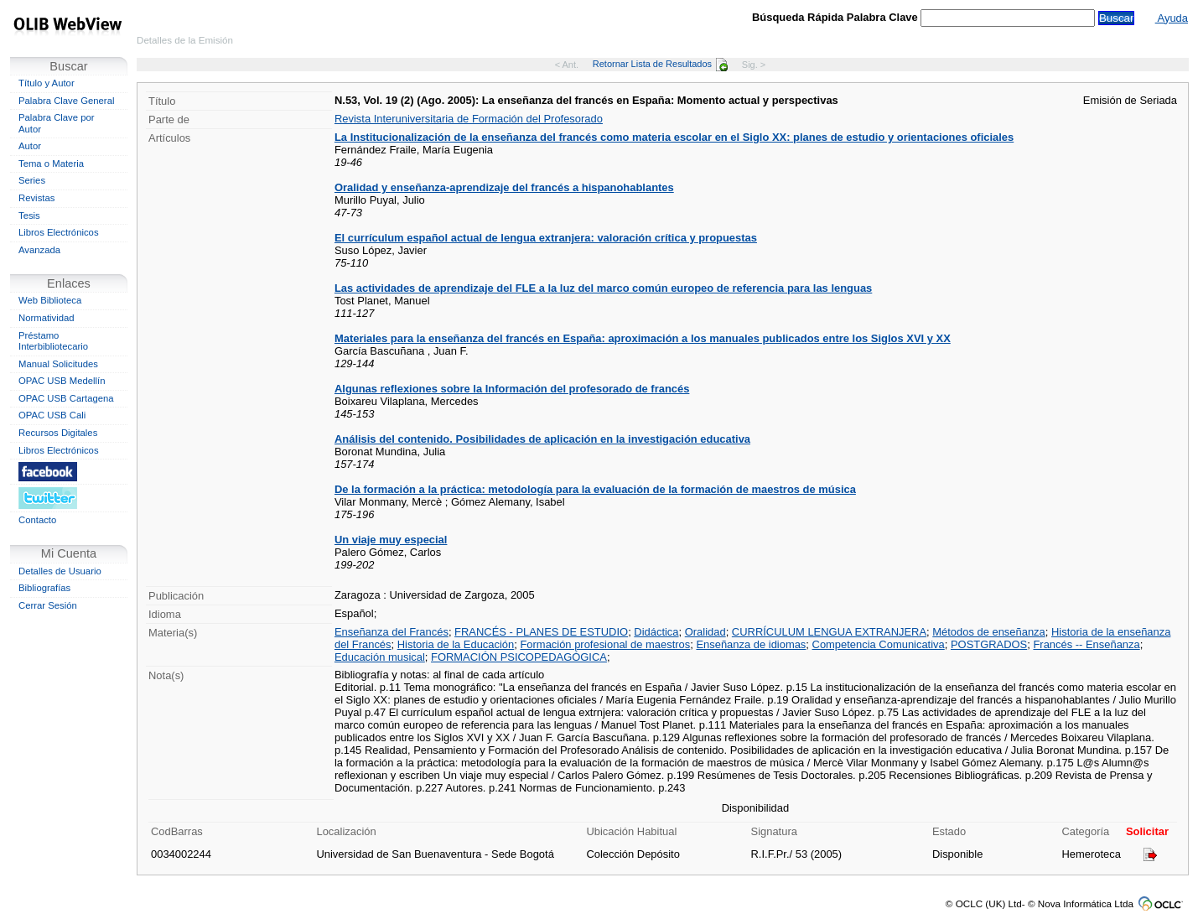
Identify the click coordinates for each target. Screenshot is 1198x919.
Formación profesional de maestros (605, 644)
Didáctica (656, 632)
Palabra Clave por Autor (56, 123)
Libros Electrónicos (58, 232)
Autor (29, 146)
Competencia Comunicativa (878, 644)
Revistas (36, 198)
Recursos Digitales (57, 433)
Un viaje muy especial (391, 539)
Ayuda (1171, 18)
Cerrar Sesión (47, 605)
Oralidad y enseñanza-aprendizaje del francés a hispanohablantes (504, 187)
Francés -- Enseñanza (1086, 644)
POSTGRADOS (989, 644)
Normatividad (46, 318)
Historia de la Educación (456, 644)
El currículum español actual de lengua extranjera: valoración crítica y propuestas (546, 237)
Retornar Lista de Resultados (660, 64)
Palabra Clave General (66, 101)
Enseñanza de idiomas (751, 644)
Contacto (37, 520)
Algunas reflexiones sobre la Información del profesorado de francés (512, 388)
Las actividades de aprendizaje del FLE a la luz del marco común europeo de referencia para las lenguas (603, 288)
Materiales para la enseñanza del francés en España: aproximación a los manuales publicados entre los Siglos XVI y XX (643, 338)
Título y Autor (46, 83)
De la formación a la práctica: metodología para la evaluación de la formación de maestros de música (595, 489)
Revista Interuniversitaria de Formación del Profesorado (469, 118)
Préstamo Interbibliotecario (53, 341)
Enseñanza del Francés (392, 632)
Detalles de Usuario (59, 571)
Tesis (29, 215)
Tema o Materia (51, 163)
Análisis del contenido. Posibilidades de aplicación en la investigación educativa (542, 439)
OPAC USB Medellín (62, 381)
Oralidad (705, 632)
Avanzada (39, 250)
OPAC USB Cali (52, 415)
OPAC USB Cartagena (66, 398)
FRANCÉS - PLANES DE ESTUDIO (541, 632)
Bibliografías (44, 588)
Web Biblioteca (49, 300)
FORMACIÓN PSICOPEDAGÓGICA (519, 657)
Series (31, 180)
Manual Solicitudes (58, 364)
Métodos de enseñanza (988, 632)
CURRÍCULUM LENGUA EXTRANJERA (829, 632)
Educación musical (380, 657)
